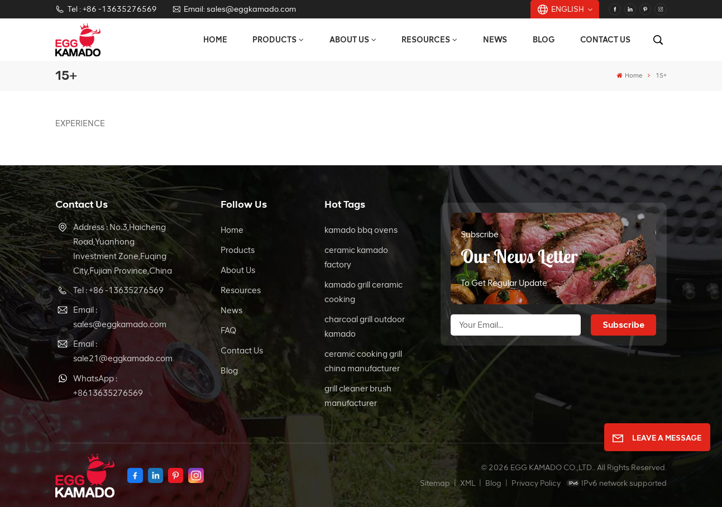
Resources (425, 40)
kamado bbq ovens (361, 230)
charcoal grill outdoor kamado (364, 326)
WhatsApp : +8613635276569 (108, 386)
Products (274, 40)
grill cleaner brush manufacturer (357, 396)
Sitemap (435, 483)
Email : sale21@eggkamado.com (123, 351)
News (495, 40)
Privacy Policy (536, 483)
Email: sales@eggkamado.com (234, 9)
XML (467, 483)
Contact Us (605, 40)
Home (215, 40)
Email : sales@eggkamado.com (119, 317)
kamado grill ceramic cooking (363, 292)
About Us (349, 40)
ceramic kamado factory (356, 257)
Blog (544, 40)
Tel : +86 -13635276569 (105, 9)
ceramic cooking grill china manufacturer (363, 361)
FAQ (228, 331)
